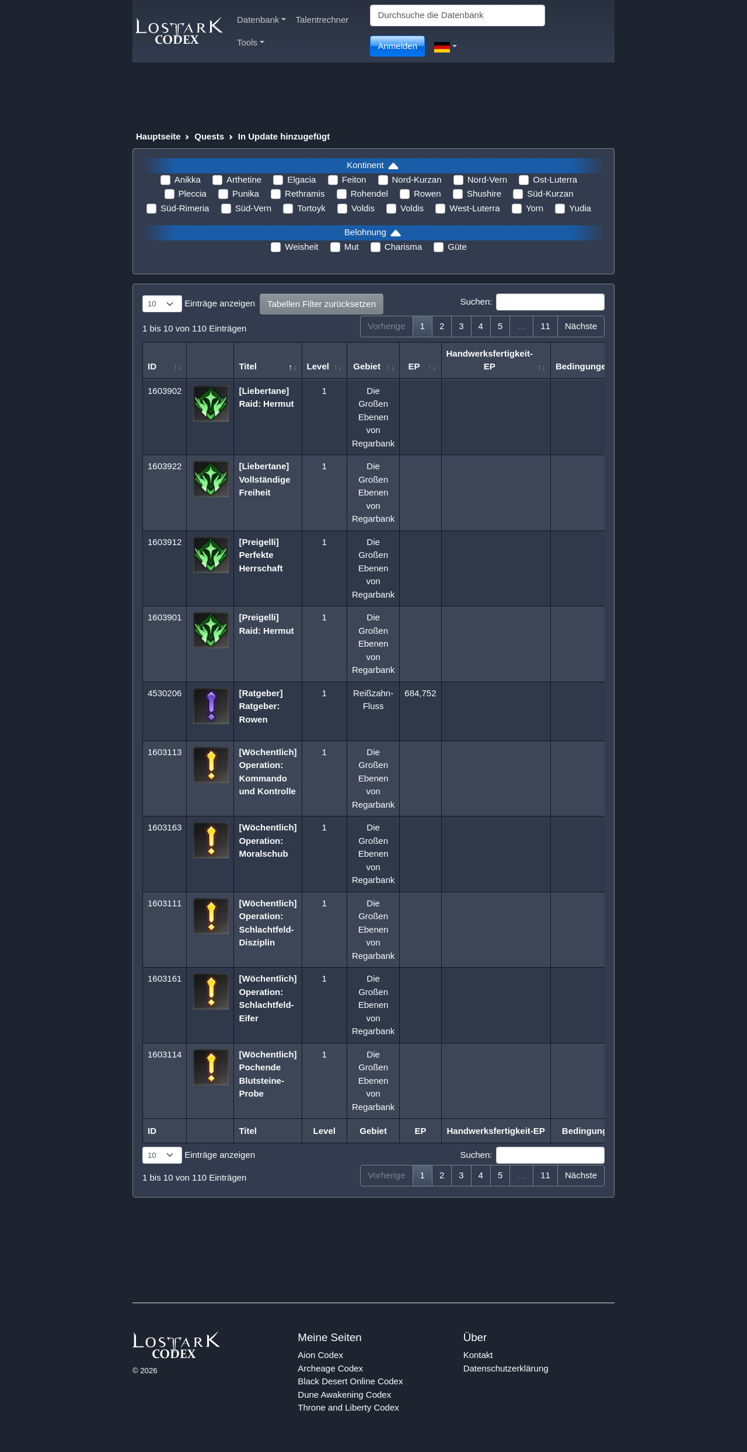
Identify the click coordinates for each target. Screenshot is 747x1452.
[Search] (457, 15)
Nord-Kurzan (417, 179)
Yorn (534, 208)
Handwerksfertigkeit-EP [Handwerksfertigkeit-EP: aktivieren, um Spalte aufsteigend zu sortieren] (489, 360)
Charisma (403, 247)
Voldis (363, 208)
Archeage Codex (330, 1368)
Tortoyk (311, 208)
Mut (351, 247)
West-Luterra (474, 208)
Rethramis (304, 193)
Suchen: (532, 302)
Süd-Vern (253, 208)
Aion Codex (320, 1355)
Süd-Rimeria (184, 208)
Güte (457, 247)
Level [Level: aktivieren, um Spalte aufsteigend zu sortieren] (318, 366)
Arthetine (243, 179)
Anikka (187, 179)
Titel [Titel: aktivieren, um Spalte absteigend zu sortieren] (248, 366)
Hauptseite (158, 136)
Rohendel (369, 193)
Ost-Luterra (555, 179)
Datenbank (261, 20)
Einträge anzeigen (198, 304)
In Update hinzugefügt (284, 136)
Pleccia (193, 193)
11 (545, 326)
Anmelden (397, 46)
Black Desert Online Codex (350, 1381)
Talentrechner (321, 20)
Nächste (581, 326)
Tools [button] (250, 42)
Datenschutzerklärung (506, 1368)
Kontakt (478, 1355)
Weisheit (301, 247)
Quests (209, 136)
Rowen (427, 193)
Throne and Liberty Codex (348, 1407)
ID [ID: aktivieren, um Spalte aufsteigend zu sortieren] (152, 366)
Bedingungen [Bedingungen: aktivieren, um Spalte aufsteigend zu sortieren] (584, 366)
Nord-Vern (487, 179)
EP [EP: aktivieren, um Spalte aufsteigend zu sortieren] (414, 366)
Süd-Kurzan (550, 193)
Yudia (580, 208)
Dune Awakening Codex (344, 1394)
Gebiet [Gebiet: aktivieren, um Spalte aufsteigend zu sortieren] (367, 366)
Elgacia (301, 179)
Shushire (484, 193)
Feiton (354, 179)
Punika (245, 193)
